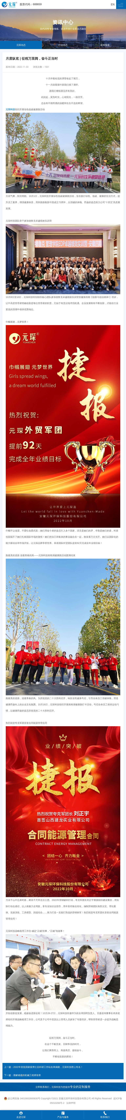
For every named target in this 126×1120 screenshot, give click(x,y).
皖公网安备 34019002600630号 (22, 1098)
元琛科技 (10, 109)
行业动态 (63, 45)
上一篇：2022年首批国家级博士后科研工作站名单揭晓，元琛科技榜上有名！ (43, 1067)
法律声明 (70, 1103)
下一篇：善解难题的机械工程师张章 (22, 1075)
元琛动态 (21, 45)
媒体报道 (105, 45)
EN (113, 4)
